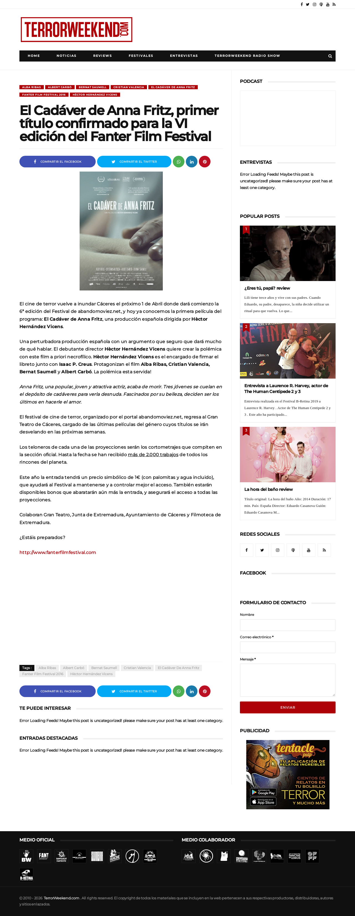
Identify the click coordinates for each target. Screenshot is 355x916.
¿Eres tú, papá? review (267, 288)
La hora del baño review (268, 489)
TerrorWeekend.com (61, 898)
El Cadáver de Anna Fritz (173, 87)
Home (34, 55)
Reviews (102, 55)
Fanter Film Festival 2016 (44, 94)
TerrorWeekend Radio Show (247, 55)
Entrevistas (184, 55)
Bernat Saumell (92, 87)
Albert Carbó (60, 87)
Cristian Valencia (128, 87)
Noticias (67, 55)
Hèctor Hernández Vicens (95, 94)
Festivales (141, 55)
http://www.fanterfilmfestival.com (57, 552)
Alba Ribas (31, 87)
